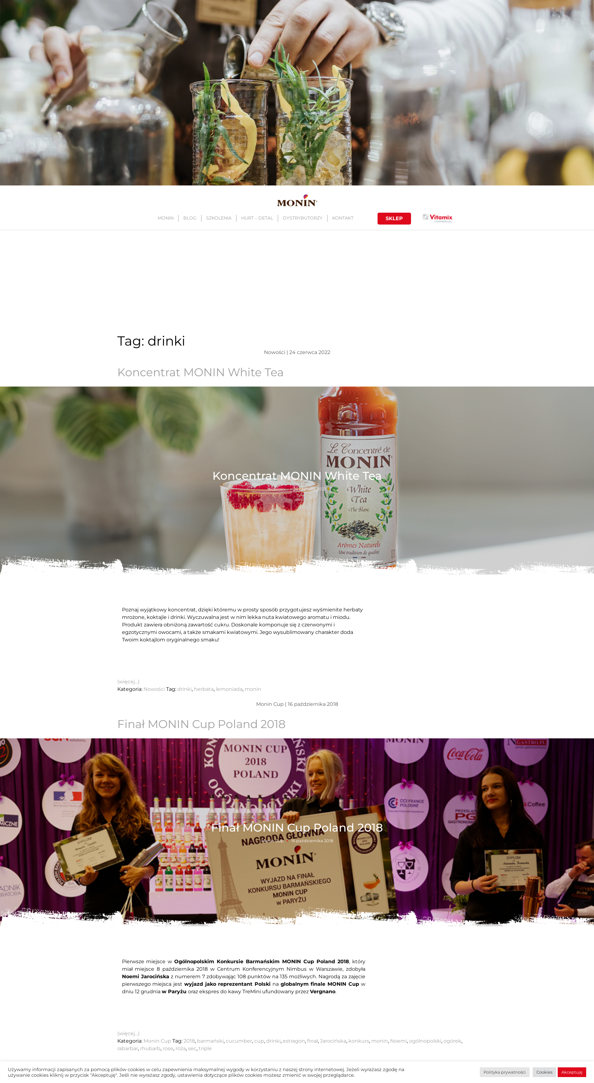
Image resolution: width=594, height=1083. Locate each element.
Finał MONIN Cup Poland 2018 (201, 724)
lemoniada (229, 689)
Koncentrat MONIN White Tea (200, 372)
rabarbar (127, 1048)
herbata (204, 689)
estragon (294, 1041)
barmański (210, 1041)
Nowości (277, 488)
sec (192, 1048)
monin (253, 689)
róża (180, 1048)
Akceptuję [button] (571, 1072)
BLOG (189, 218)
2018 (189, 1041)
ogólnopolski (425, 1041)
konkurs (358, 1041)
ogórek (452, 1041)
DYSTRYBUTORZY (302, 218)
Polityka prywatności (505, 1072)
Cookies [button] (544, 1072)
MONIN (165, 218)
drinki (184, 689)
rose (168, 1048)
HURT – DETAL (257, 218)
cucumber (239, 1041)
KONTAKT (342, 218)
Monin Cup (272, 840)
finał (312, 1041)
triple (205, 1048)
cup (259, 1041)
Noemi (398, 1041)
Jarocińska (333, 1041)
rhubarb (150, 1048)
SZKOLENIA (218, 218)
